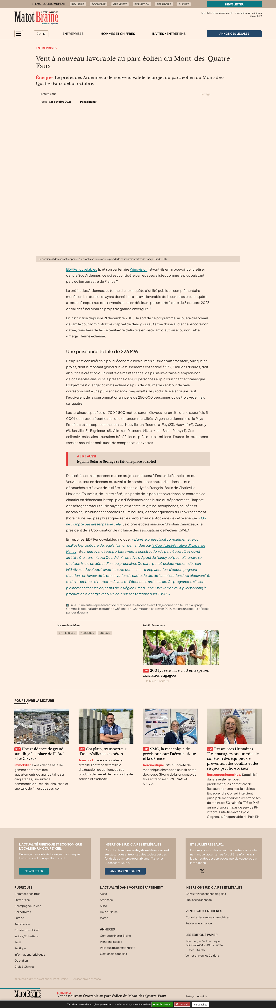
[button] (18, 33)
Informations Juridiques (29, 954)
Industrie (77, 4)
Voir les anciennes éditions (202, 955)
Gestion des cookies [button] (113, 953)
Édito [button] (41, 33)
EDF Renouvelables (81, 269)
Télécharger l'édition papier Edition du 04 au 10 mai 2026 (204, 945)
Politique (20, 948)
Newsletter (234, 4)
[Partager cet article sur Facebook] (224, 94)
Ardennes (87, 632)
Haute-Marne (109, 912)
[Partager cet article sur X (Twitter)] (217, 94)
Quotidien (21, 960)
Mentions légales (111, 941)
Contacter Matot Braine (115, 935)
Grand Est (120, 4)
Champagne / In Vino (27, 905)
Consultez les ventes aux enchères (208, 917)
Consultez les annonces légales (206, 893)
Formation (141, 4)
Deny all (184, 1004)
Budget (184, 4)
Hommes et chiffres (118, 34)
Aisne (103, 893)
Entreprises (73, 34)
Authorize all (162, 1004)
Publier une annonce (199, 899)
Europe (19, 918)
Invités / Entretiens (169, 34)
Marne (104, 918)
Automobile (22, 924)
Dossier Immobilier (26, 930)
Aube (103, 905)
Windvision (138, 269)
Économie (99, 4)
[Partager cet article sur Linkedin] (230, 94)
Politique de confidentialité (117, 947)
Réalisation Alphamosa (86, 979)
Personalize (201, 1004)
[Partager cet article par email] (237, 94)
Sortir (18, 942)
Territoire (164, 4)
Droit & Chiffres (24, 966)
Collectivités (22, 912)
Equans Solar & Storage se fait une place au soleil (116, 461)
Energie (105, 632)
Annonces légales (125, 871)
